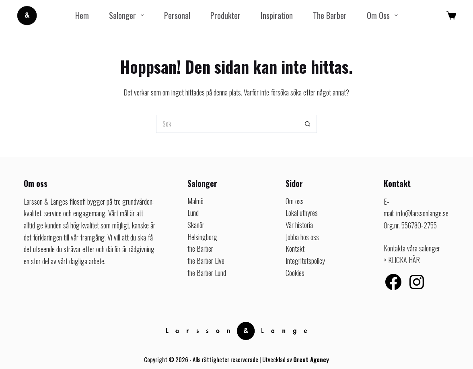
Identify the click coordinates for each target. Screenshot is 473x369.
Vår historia (299, 225)
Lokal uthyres (302, 212)
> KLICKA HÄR (402, 260)
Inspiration (277, 15)
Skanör (195, 225)
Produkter (225, 15)
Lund (193, 212)
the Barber (330, 15)
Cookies (295, 272)
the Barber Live (205, 260)
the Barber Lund (206, 272)
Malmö (195, 201)
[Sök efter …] (227, 124)
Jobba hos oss (302, 237)
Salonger (128, 15)
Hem (82, 15)
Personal (177, 15)
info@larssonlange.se (422, 213)
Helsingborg (202, 237)
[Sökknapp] (308, 124)
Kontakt (295, 248)
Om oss (384, 15)
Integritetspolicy (305, 260)
